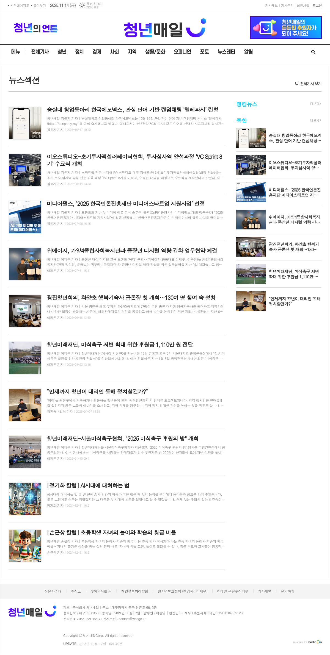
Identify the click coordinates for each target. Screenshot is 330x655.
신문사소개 (52, 591)
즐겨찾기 (40, 5)
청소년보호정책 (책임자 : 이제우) (182, 591)
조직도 (76, 591)
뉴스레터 (226, 52)
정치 (79, 52)
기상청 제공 (92, 7)
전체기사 (40, 52)
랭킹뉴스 (246, 104)
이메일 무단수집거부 (232, 591)
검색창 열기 (313, 52)
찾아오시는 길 (101, 591)
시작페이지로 (19, 5)
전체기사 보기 (310, 83)
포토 (204, 52)
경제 (96, 52)
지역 (132, 52)
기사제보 (271, 5)
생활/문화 (155, 52)
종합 (241, 120)
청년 (61, 52)
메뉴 (15, 52)
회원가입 (303, 5)
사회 (114, 52)
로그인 (317, 5)
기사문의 (287, 5)
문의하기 (287, 591)
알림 (248, 52)
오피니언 (182, 52)
